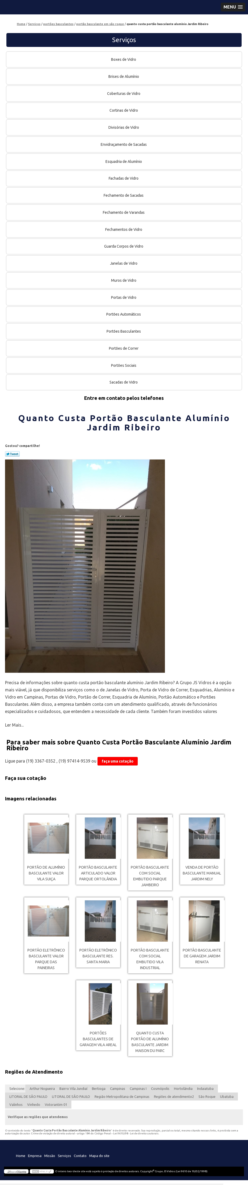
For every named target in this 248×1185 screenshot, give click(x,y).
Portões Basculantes (124, 331)
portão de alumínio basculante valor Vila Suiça (46, 873)
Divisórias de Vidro (124, 127)
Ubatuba (227, 1096)
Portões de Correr (124, 348)
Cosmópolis (160, 1088)
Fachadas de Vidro (124, 178)
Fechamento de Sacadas (124, 195)
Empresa (35, 1156)
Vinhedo (33, 1104)
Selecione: (17, 1088)
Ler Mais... (14, 725)
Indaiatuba (205, 1088)
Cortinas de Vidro (124, 110)
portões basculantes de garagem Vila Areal (98, 1039)
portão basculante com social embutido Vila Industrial (150, 959)
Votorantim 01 (56, 1104)
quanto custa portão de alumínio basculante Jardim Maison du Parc (150, 1042)
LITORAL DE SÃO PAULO (28, 1096)
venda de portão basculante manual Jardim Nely (202, 873)
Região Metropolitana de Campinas (122, 1096)
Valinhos (16, 1104)
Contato (80, 1156)
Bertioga (98, 1088)
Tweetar (12, 454)
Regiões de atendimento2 (174, 1096)
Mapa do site (99, 1156)
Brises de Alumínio (124, 76)
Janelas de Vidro (124, 263)
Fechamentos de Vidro (124, 229)
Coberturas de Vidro (124, 93)
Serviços (124, 39)
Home (20, 1156)
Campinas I (138, 1088)
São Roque (207, 1096)
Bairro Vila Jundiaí (73, 1088)
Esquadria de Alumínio (124, 161)
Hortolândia (183, 1088)
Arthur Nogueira (42, 1088)
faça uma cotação (117, 761)
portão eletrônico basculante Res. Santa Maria (98, 956)
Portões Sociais (124, 365)
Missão (49, 1156)
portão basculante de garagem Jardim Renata (202, 956)
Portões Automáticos (124, 314)
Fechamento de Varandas (124, 212)
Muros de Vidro (124, 280)
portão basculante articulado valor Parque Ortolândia (98, 873)
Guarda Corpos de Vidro (124, 246)
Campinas (117, 1088)
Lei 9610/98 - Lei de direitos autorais (135, 1133)
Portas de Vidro (124, 297)
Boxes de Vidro (124, 59)
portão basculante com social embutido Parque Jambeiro (150, 876)
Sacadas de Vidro (124, 382)
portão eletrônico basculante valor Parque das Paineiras (46, 959)
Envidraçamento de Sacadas (124, 144)
